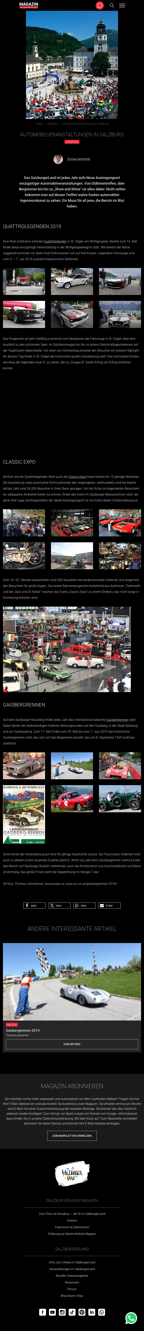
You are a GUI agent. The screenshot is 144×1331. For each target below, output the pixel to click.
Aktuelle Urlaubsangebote (72, 1276)
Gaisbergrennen (117, 720)
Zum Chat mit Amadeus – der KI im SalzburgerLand (72, 1214)
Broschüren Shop (72, 1296)
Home (39, 123)
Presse (72, 1289)
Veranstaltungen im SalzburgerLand (72, 1269)
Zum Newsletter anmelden (72, 1135)
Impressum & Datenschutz (72, 1227)
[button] (34, 905)
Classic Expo (77, 477)
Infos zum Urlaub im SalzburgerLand (72, 1262)
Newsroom (72, 1282)
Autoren (72, 1220)
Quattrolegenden (54, 241)
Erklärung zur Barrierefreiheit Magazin (72, 1234)
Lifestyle (52, 123)
